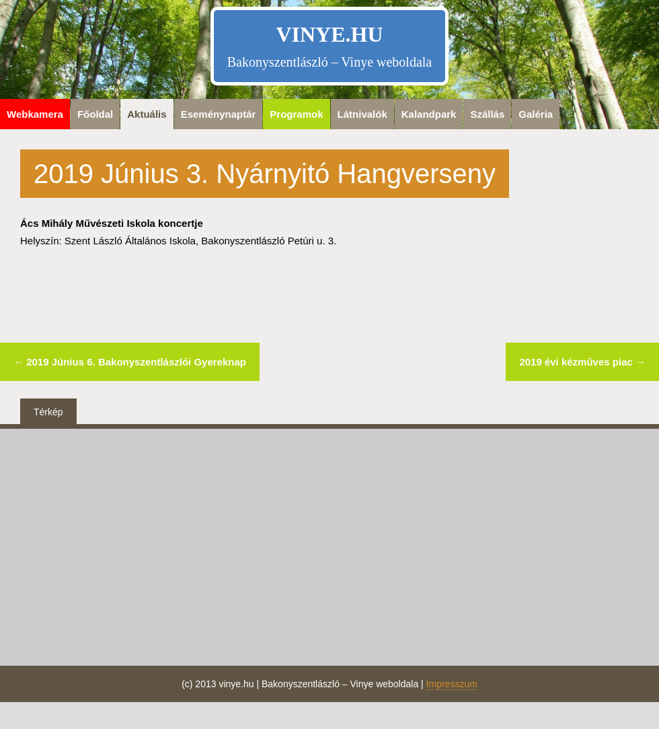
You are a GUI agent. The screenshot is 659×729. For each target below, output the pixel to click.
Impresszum (451, 684)
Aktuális (146, 114)
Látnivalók (362, 114)
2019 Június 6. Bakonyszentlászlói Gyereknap (129, 362)
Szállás (487, 114)
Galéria (535, 114)
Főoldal (95, 114)
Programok (296, 114)
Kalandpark (429, 114)
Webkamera (35, 114)
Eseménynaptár (218, 114)
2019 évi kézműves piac (582, 362)
